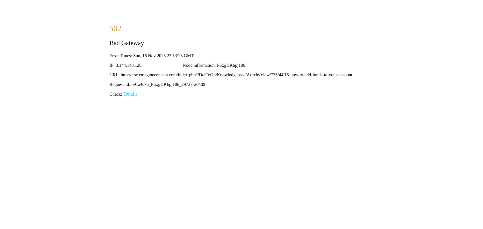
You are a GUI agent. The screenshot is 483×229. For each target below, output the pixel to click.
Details (130, 94)
